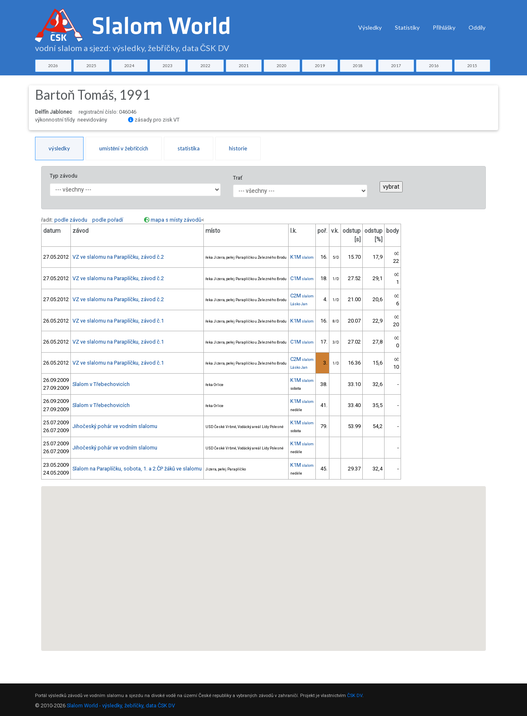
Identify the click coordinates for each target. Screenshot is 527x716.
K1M (302, 257)
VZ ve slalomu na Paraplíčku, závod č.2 (118, 257)
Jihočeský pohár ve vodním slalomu (114, 426)
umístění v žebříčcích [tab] (123, 148)
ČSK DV (354, 695)
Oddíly (477, 27)
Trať (237, 178)
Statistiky (407, 27)
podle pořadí (107, 220)
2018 (358, 65)
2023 (168, 65)
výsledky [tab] (59, 148)
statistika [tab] (188, 148)
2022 (205, 65)
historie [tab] (238, 148)
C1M (302, 278)
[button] (234, 607)
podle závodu (70, 220)
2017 (396, 65)
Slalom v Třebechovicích (101, 384)
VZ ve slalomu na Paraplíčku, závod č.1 (118, 321)
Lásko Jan (299, 304)
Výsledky (370, 27)
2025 (91, 65)
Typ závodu (63, 176)
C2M (302, 295)
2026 (53, 65)
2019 (320, 65)
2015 (472, 65)
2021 (244, 65)
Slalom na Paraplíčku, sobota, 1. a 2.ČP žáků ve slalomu (137, 469)
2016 (434, 65)
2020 (282, 65)
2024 (129, 65)
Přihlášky (444, 27)
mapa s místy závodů (176, 220)
